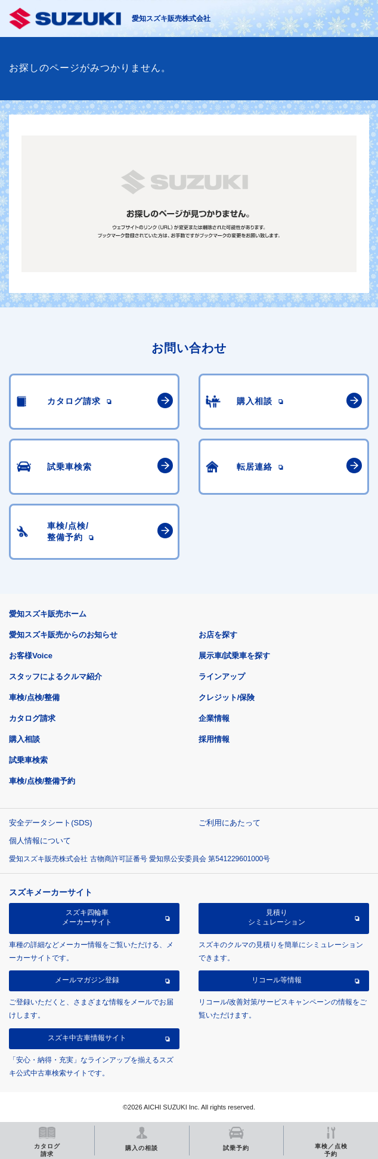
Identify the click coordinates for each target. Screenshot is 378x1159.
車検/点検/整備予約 (42, 780)
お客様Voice (30, 655)
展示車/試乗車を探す (235, 655)
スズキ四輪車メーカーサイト (87, 917)
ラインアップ (222, 676)
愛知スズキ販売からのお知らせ (63, 634)
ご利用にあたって (230, 822)
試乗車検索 (28, 760)
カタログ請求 (32, 718)
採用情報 (214, 739)
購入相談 (24, 739)
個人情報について (40, 840)
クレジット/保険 (227, 697)
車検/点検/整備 (34, 697)
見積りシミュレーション (276, 917)
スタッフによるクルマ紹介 (55, 676)
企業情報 (214, 718)
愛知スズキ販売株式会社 (171, 18)
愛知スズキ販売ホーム (47, 613)
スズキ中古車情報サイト (87, 1038)
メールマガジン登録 (87, 980)
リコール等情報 (277, 980)
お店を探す (218, 634)
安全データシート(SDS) (50, 822)
